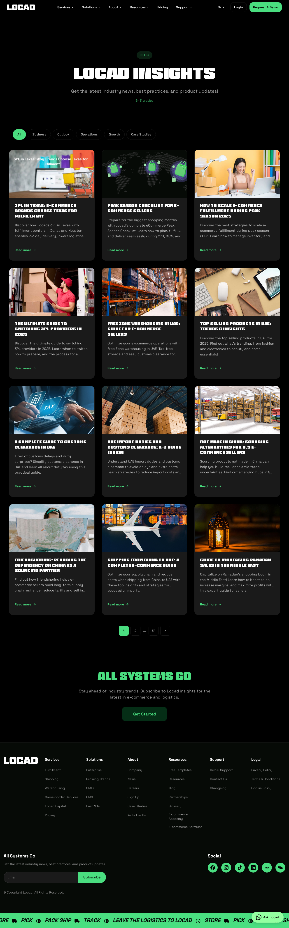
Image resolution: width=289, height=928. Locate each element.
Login (238, 7)
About (115, 7)
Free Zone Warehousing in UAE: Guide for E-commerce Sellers (143, 329)
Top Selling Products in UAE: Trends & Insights (235, 326)
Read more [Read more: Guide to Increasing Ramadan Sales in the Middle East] (210, 604)
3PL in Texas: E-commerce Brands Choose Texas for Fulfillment (46, 211)
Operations (89, 134)
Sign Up (133, 797)
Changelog (218, 788)
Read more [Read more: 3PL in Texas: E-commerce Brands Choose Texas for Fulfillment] (25, 250)
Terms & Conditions (265, 779)
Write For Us (137, 815)
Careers (133, 788)
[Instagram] (226, 868)
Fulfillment (53, 770)
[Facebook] (213, 868)
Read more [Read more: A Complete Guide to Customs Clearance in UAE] (25, 486)
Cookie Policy (261, 788)
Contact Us (218, 779)
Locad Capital (55, 806)
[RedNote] (267, 868)
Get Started (144, 714)
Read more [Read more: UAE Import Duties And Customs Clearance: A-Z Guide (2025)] (118, 486)
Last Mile (93, 806)
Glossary (175, 806)
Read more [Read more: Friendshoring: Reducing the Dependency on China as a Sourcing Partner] (25, 604)
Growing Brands (98, 779)
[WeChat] (280, 868)
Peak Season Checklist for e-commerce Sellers (143, 208)
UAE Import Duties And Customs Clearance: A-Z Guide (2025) (144, 447)
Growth (114, 134)
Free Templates (180, 770)
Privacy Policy (261, 770)
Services (65, 7)
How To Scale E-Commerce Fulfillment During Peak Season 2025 (231, 211)
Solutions (91, 7)
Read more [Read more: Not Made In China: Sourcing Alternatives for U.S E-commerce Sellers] (210, 486)
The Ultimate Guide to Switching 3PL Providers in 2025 (48, 329)
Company (135, 770)
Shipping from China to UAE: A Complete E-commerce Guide (143, 562)
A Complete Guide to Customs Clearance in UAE (50, 444)
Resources (139, 7)
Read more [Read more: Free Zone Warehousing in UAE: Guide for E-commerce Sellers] (118, 368)
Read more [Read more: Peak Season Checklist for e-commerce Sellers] (118, 250)
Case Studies (141, 134)
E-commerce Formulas (185, 827)
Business (39, 134)
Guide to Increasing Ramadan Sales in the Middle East (235, 562)
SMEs (90, 788)
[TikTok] (240, 868)
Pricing (162, 7)
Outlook (63, 134)
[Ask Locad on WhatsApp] (268, 917)
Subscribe (91, 877)
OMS (89, 797)
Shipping (51, 779)
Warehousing (55, 788)
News (131, 779)
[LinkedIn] (253, 868)
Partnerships (178, 797)
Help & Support (221, 770)
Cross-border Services (61, 797)
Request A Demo (265, 7)
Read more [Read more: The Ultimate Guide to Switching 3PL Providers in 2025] (25, 368)
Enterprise (94, 770)
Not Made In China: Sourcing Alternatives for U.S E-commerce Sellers (234, 447)
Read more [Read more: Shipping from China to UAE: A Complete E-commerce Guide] (118, 604)
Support (184, 7)
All (19, 134)
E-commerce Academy (178, 816)
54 (154, 631)
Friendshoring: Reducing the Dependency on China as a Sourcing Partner (50, 565)
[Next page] (165, 631)
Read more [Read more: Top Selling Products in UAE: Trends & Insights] (210, 368)
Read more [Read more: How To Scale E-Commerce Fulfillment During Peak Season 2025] (210, 250)
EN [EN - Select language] (221, 7)
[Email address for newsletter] (41, 877)
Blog (172, 788)
